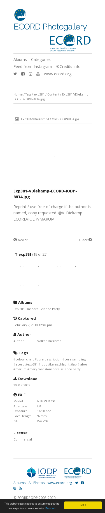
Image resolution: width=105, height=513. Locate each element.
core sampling (75, 359)
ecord (19, 364)
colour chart (24, 359)
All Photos (37, 482)
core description (49, 359)
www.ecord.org (57, 73)
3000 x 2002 (21, 385)
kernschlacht (59, 364)
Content (53, 94)
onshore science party (63, 369)
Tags (28, 94)
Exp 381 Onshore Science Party (36, 309)
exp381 (39, 94)
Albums (20, 59)
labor (83, 364)
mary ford (36, 369)
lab (74, 364)
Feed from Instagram (32, 66)
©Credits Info (68, 66)
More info (50, 508)
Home (18, 94)
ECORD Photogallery (50, 26)
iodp (44, 364)
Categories (41, 59)
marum (21, 369)
